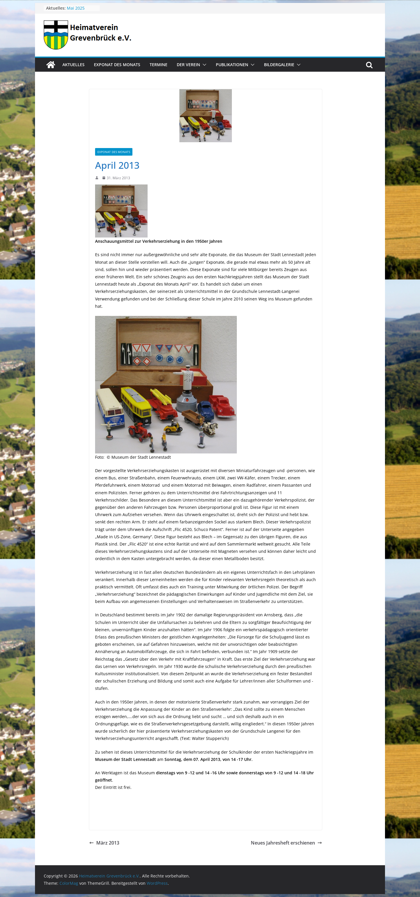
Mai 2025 (76, 8)
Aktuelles (73, 64)
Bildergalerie (279, 64)
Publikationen (232, 64)
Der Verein (188, 64)
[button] (203, 65)
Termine (158, 64)
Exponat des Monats (117, 64)
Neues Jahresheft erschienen (286, 843)
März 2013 (104, 843)
